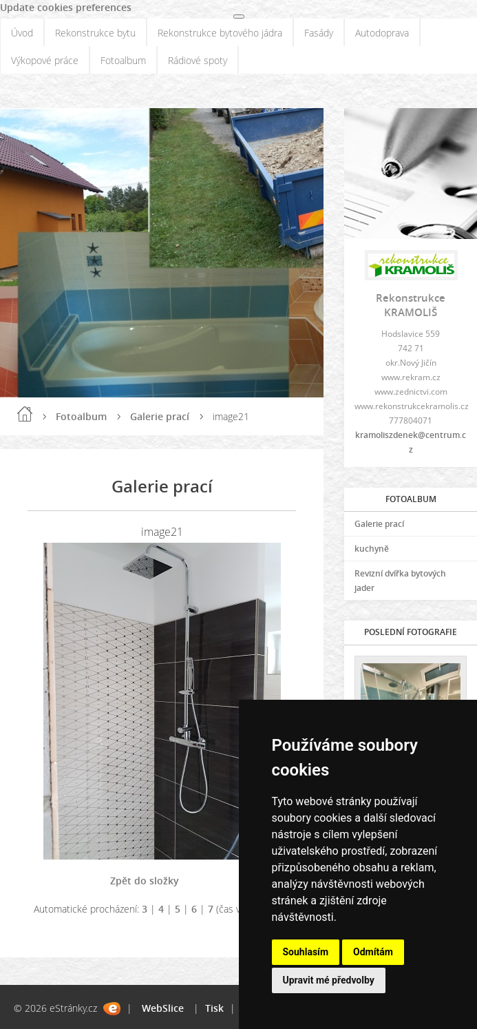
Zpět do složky (144, 880)
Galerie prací (159, 416)
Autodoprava (382, 32)
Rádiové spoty (197, 60)
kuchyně (371, 548)
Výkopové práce (44, 60)
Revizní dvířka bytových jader (400, 581)
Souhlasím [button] (306, 951)
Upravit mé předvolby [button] (328, 980)
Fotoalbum (123, 60)
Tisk (214, 1008)
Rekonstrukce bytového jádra (220, 32)
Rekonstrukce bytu (95, 32)
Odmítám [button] (373, 951)
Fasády (318, 32)
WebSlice (163, 1008)
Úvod (22, 32)
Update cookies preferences (65, 7)
